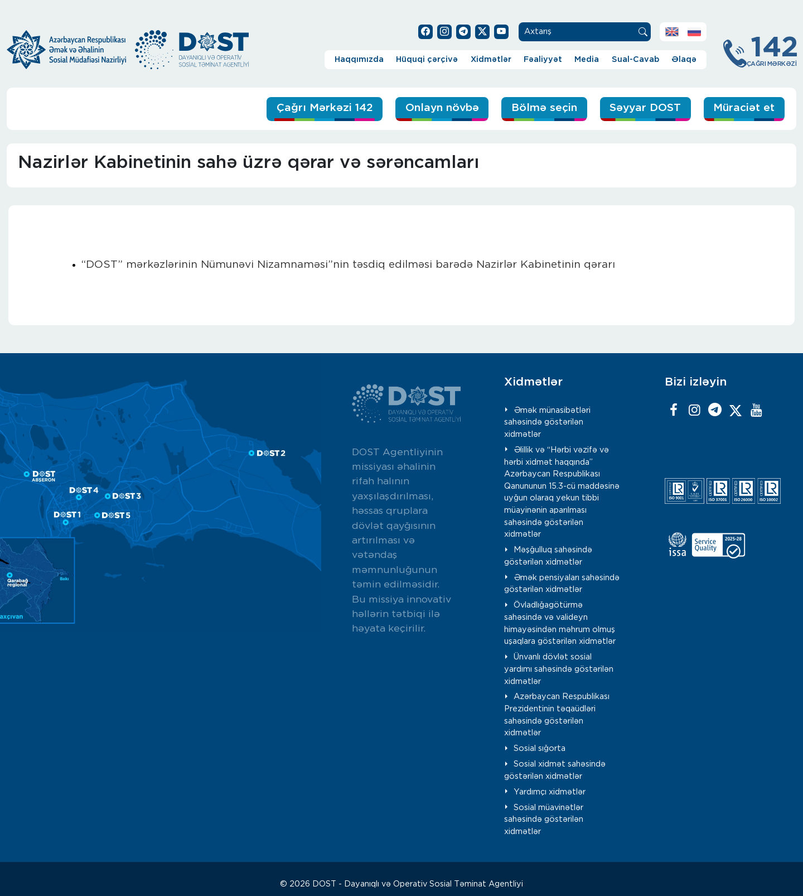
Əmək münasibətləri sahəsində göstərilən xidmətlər (547, 422)
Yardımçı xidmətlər (550, 792)
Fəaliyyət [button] (543, 59)
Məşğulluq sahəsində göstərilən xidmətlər (548, 556)
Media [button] (586, 59)
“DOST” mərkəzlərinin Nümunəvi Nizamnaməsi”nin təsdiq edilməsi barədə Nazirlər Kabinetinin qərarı (348, 264)
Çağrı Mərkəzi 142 (325, 108)
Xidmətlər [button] (491, 59)
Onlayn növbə (442, 108)
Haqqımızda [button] (359, 59)
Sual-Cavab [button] (635, 59)
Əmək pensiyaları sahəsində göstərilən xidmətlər (562, 584)
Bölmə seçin (544, 108)
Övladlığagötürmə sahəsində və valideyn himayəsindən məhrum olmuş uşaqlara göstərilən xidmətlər (560, 623)
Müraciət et (744, 108)
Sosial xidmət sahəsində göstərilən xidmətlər (555, 770)
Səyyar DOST (645, 108)
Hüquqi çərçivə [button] (427, 59)
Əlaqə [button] (683, 59)
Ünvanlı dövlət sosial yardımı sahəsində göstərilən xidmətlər (558, 669)
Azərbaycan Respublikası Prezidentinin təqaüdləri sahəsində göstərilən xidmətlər (556, 714)
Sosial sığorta (539, 748)
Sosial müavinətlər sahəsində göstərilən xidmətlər (543, 819)
